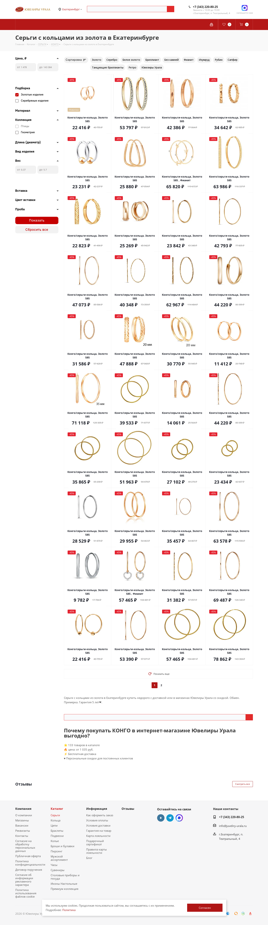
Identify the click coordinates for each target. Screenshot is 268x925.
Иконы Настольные (64, 883)
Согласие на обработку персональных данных (25, 846)
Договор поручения (28, 869)
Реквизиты (22, 830)
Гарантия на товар (98, 830)
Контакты (21, 836)
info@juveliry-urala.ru (233, 826)
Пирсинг (56, 851)
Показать (37, 220)
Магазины (22, 820)
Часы (54, 865)
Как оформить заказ (99, 815)
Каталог (57, 809)
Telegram (170, 818)
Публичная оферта (28, 856)
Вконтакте (160, 818)
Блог (89, 858)
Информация (96, 809)
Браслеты (57, 830)
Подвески (57, 836)
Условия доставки (98, 825)
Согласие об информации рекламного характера (24, 880)
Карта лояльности (98, 836)
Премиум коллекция (64, 889)
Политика (69, 910)
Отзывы (128, 809)
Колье (55, 841)
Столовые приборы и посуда (65, 876)
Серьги (55, 815)
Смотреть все (242, 784)
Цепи (54, 825)
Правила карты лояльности (96, 851)
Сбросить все (36, 230)
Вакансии (21, 825)
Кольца (55, 820)
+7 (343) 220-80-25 (205, 7)
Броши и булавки (62, 846)
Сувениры (57, 870)
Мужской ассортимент (59, 858)
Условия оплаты (97, 820)
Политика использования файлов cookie (25, 893)
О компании (23, 815)
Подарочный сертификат (95, 842)
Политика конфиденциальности (30, 862)
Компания (23, 809)
